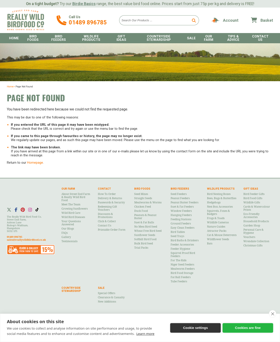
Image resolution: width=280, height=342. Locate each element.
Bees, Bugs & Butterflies (221, 198)
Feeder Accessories (182, 244)
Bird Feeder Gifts (253, 194)
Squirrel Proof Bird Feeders (183, 255)
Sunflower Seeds (144, 235)
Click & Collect (107, 221)
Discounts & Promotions (105, 215)
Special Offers (106, 293)
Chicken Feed (142, 206)
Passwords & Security (111, 202)
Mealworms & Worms (148, 202)
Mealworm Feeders (183, 268)
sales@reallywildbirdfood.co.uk (26, 239)
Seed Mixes (141, 194)
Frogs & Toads (216, 218)
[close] (272, 314)
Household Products (256, 221)
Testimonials (69, 241)
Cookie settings (195, 328)
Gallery (66, 237)
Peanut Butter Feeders (184, 202)
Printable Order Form (111, 229)
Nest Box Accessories (220, 206)
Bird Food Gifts (252, 198)
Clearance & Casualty (111, 297)
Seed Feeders (179, 194)
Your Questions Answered (71, 223)
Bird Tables (178, 232)
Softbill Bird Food (145, 239)
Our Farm (208, 38)
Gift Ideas (121, 38)
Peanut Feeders (180, 198)
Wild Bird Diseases (73, 217)
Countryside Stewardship (159, 38)
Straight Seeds (143, 198)
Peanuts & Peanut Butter (145, 217)
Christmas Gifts (252, 245)
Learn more (145, 333)
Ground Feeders (181, 223)
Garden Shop (251, 225)
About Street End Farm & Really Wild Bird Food (75, 197)
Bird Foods (33, 38)
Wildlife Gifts (251, 202)
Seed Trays (177, 236)
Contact (104, 188)
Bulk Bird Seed (143, 243)
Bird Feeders (58, 38)
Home (14, 38)
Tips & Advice (233, 38)
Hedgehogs (214, 202)
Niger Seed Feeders (182, 264)
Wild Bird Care (70, 212)
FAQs (64, 232)
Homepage (35, 163)
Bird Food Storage (182, 273)
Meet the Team (70, 204)
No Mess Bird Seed (145, 226)
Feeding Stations (181, 219)
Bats (209, 243)
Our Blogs (67, 228)
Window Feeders (181, 210)
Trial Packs (141, 247)
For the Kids (178, 260)
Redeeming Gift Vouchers (107, 208)
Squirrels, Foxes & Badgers (218, 212)
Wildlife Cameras (218, 222)
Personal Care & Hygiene (253, 231)
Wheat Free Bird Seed (148, 230)
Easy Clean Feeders (182, 227)
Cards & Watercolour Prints (256, 208)
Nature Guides (216, 226)
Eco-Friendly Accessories (251, 215)
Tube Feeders (179, 281)
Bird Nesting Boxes (219, 194)
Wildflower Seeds (218, 239)
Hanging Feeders (181, 215)
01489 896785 (88, 22)
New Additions (107, 301)
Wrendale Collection (256, 241)
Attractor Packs (216, 230)
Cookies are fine (248, 328)
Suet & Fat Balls (144, 222)
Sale (191, 38)
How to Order (107, 194)
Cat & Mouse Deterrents (222, 235)
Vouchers (249, 237)
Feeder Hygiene (180, 248)
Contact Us (260, 38)
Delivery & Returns (110, 198)
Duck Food (141, 210)
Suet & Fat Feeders (182, 206)
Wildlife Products (91, 38)
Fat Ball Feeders (181, 277)
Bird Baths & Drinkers (185, 240)
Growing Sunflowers (74, 208)
